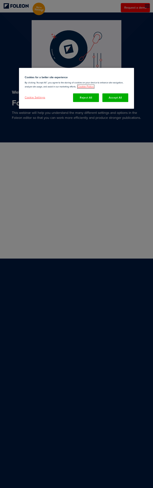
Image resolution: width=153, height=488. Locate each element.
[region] (76, 88)
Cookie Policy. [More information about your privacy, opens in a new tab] (86, 86)
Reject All (86, 97)
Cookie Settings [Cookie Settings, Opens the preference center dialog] (35, 97)
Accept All (115, 97)
